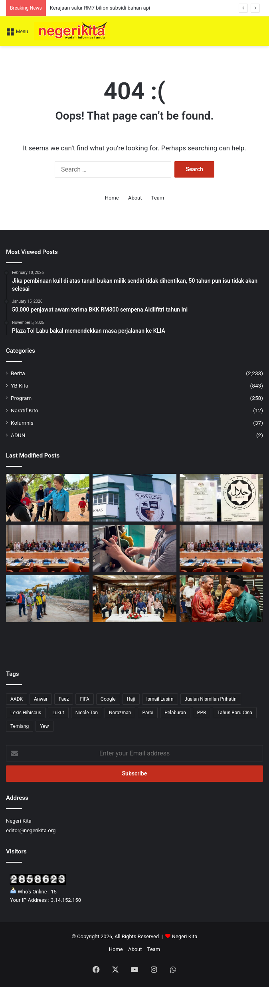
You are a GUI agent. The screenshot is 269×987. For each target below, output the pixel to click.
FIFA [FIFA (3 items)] (84, 699)
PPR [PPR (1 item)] (201, 712)
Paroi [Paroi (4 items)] (147, 712)
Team (157, 198)
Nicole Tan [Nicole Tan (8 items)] (86, 712)
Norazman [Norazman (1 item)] (120, 712)
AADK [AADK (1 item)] (16, 699)
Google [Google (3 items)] (108, 699)
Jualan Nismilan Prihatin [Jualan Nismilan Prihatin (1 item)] (211, 699)
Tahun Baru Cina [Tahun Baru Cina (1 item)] (234, 712)
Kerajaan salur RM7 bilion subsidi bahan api (100, 8)
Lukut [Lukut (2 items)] (58, 712)
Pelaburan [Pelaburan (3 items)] (175, 712)
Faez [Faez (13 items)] (64, 699)
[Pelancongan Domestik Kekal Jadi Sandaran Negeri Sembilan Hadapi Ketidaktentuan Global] (221, 598)
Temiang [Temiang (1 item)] (19, 726)
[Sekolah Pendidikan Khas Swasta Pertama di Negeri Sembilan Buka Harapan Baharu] (134, 497)
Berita (18, 373)
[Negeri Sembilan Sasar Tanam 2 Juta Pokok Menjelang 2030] (134, 598)
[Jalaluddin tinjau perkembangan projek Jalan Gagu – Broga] (47, 598)
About (135, 198)
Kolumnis (22, 423)
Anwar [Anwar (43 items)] (40, 699)
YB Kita (19, 385)
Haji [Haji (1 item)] (131, 699)
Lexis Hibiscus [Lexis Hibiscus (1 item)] (25, 712)
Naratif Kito (24, 410)
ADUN (18, 435)
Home (112, 198)
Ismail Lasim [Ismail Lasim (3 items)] (160, 699)
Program (21, 398)
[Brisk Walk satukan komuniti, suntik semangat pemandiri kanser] (47, 497)
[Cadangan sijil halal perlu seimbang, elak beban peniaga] (221, 497)
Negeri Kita (185, 936)
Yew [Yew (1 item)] (44, 726)
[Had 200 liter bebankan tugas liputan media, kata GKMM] (134, 548)
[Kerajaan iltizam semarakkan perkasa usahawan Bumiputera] (221, 548)
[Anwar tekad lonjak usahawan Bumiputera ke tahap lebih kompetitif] (47, 548)
